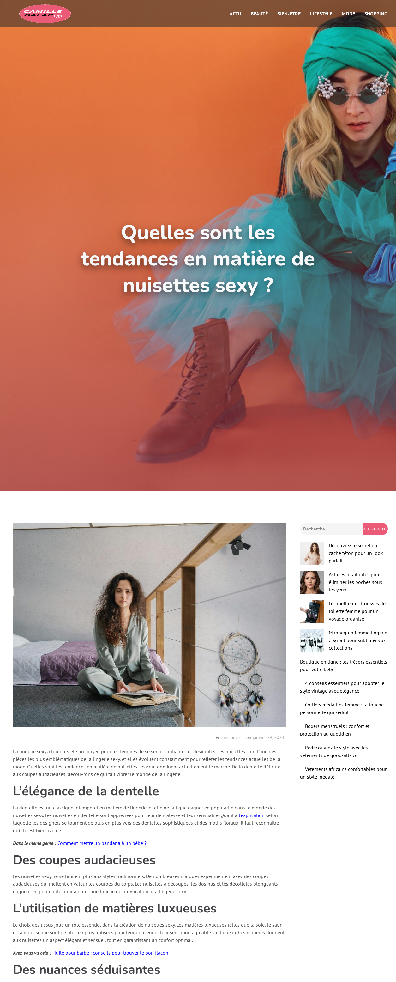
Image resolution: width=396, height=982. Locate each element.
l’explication (252, 815)
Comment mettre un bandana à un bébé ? (102, 843)
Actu (235, 13)
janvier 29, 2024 (268, 737)
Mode (348, 13)
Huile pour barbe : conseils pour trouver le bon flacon (110, 952)
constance (230, 737)
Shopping (375, 13)
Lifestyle (321, 13)
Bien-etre (289, 13)
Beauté (259, 13)
